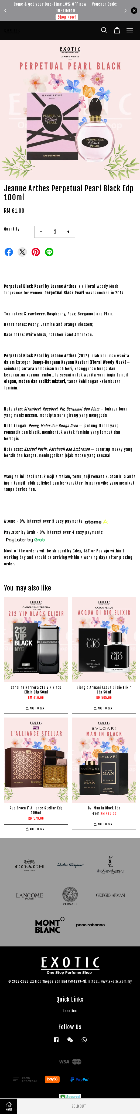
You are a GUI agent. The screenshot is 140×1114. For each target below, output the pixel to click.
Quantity (12, 229)
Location (70, 1011)
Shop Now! (67, 17)
